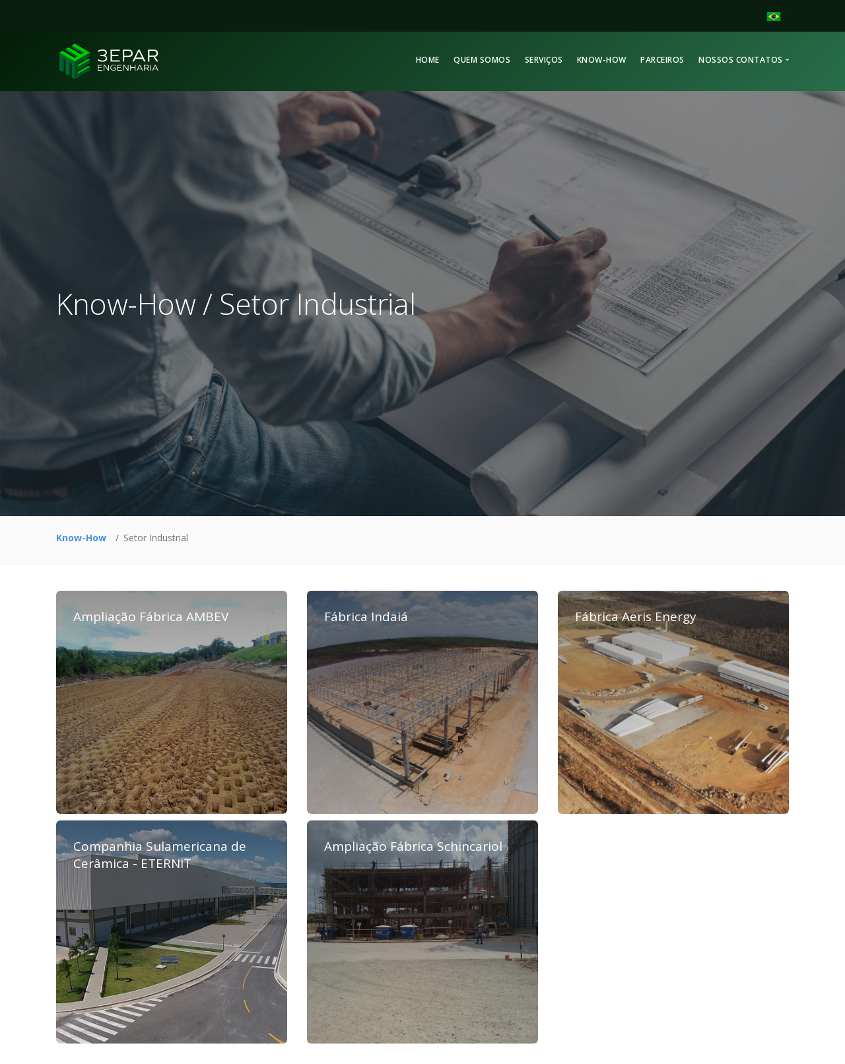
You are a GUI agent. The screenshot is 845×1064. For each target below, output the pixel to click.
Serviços (544, 59)
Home (428, 59)
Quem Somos (482, 59)
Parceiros (662, 59)
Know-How (601, 59)
